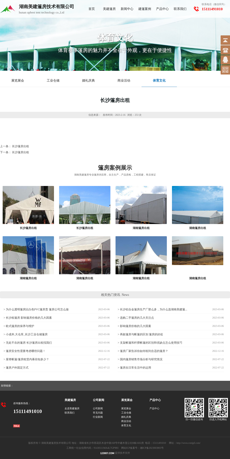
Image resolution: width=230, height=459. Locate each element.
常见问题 (98, 412)
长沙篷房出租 (20, 146)
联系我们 (180, 9)
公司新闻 (98, 408)
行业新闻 (98, 417)
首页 (91, 9)
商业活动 (126, 421)
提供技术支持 (115, 453)
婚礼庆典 (126, 417)
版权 (30, 443)
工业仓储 (126, 412)
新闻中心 (127, 9)
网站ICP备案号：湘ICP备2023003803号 (142, 448)
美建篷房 (109, 9)
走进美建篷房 (72, 408)
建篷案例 (144, 9)
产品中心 (162, 9)
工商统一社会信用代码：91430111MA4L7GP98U (92, 448)
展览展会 (126, 408)
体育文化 (126, 425)
